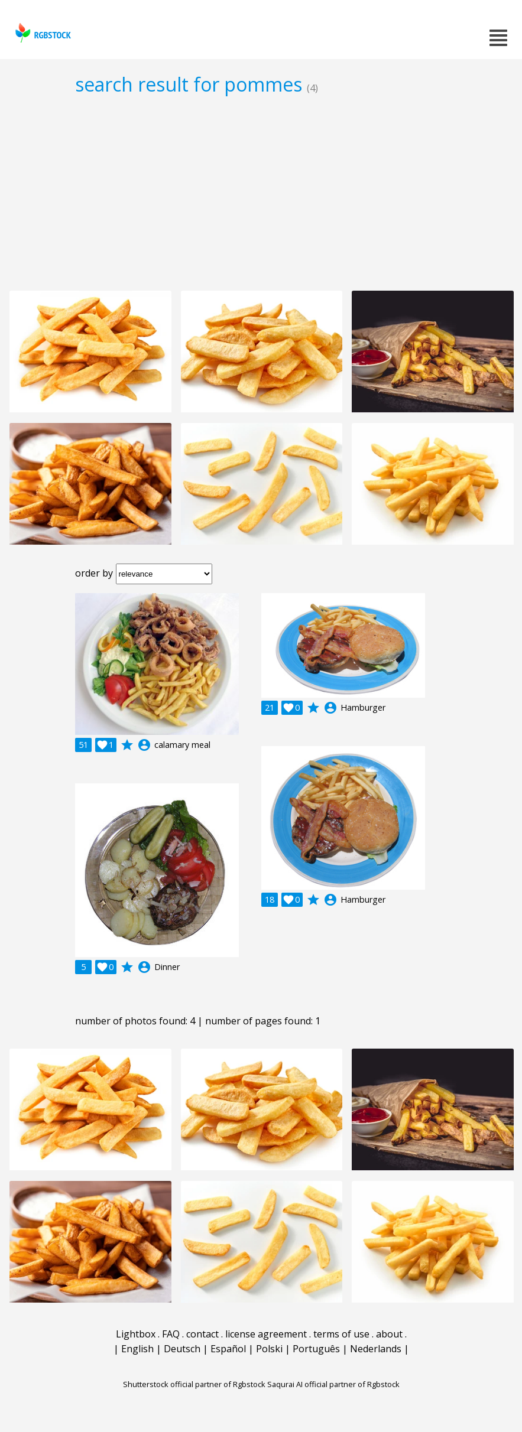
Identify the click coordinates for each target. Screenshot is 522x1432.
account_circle (144, 745)
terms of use (341, 1333)
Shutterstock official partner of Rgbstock (194, 1384)
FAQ (171, 1333)
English (137, 1348)
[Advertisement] (261, 192)
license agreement (266, 1333)
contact (202, 1333)
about (389, 1333)
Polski (269, 1348)
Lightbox (135, 1333)
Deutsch (182, 1348)
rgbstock (41, 33)
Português (316, 1348)
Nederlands (375, 1348)
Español (228, 1348)
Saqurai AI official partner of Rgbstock (333, 1384)
